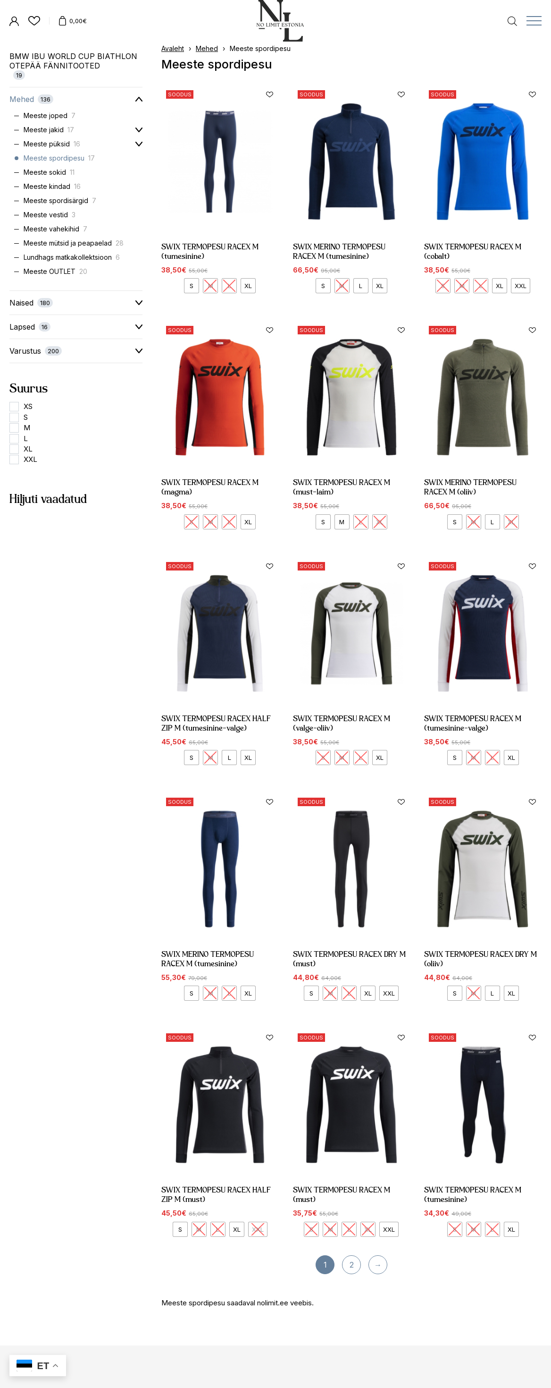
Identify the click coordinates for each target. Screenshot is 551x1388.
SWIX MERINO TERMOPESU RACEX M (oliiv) (476, 455)
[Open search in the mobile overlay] (512, 21)
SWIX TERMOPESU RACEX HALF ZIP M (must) (217, 1162)
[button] (270, 94)
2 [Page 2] (352, 1264)
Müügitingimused (174, 1378)
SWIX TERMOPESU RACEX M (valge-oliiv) (346, 690)
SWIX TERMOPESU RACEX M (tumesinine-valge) (477, 690)
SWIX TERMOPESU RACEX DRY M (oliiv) (481, 926)
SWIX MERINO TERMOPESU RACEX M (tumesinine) (339, 251)
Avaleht (172, 48)
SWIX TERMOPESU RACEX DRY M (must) (350, 926)
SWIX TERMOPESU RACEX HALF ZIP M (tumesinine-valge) (217, 690)
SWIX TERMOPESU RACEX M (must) (346, 1162)
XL (28, 448)
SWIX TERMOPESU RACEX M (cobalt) (472, 251)
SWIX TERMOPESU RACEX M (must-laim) (346, 455)
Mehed (207, 48)
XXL (30, 459)
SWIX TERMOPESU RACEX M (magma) (214, 455)
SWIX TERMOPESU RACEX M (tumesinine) (210, 251)
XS (28, 406)
